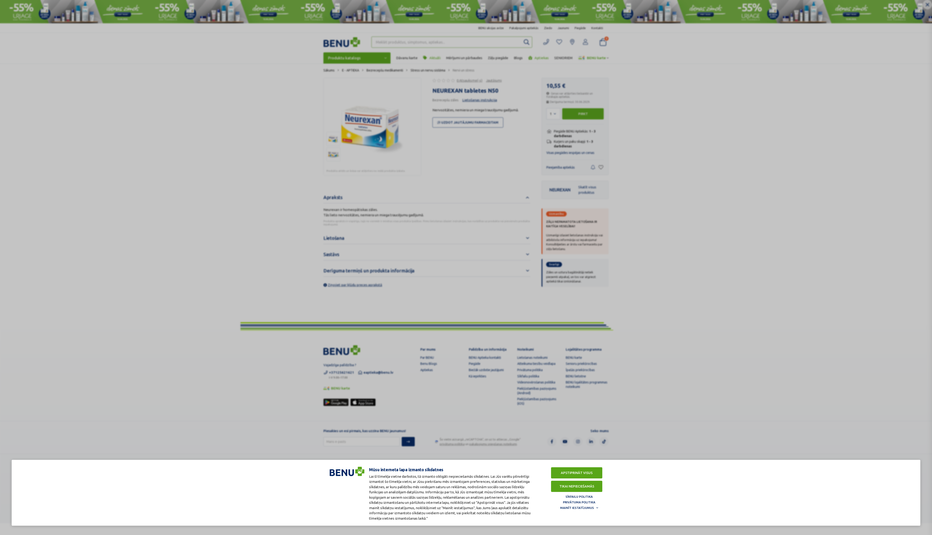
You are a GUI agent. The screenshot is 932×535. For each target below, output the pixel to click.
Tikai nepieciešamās (576, 486)
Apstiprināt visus (577, 472)
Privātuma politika (579, 501)
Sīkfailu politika (579, 496)
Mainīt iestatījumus (577, 507)
